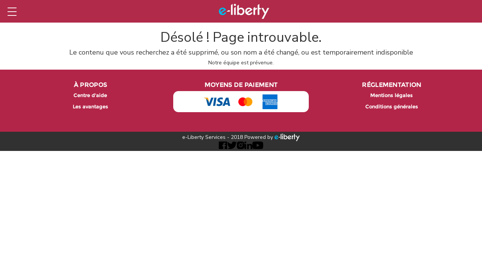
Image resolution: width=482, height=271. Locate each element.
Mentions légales (391, 95)
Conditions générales (391, 107)
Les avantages (90, 107)
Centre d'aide (90, 95)
